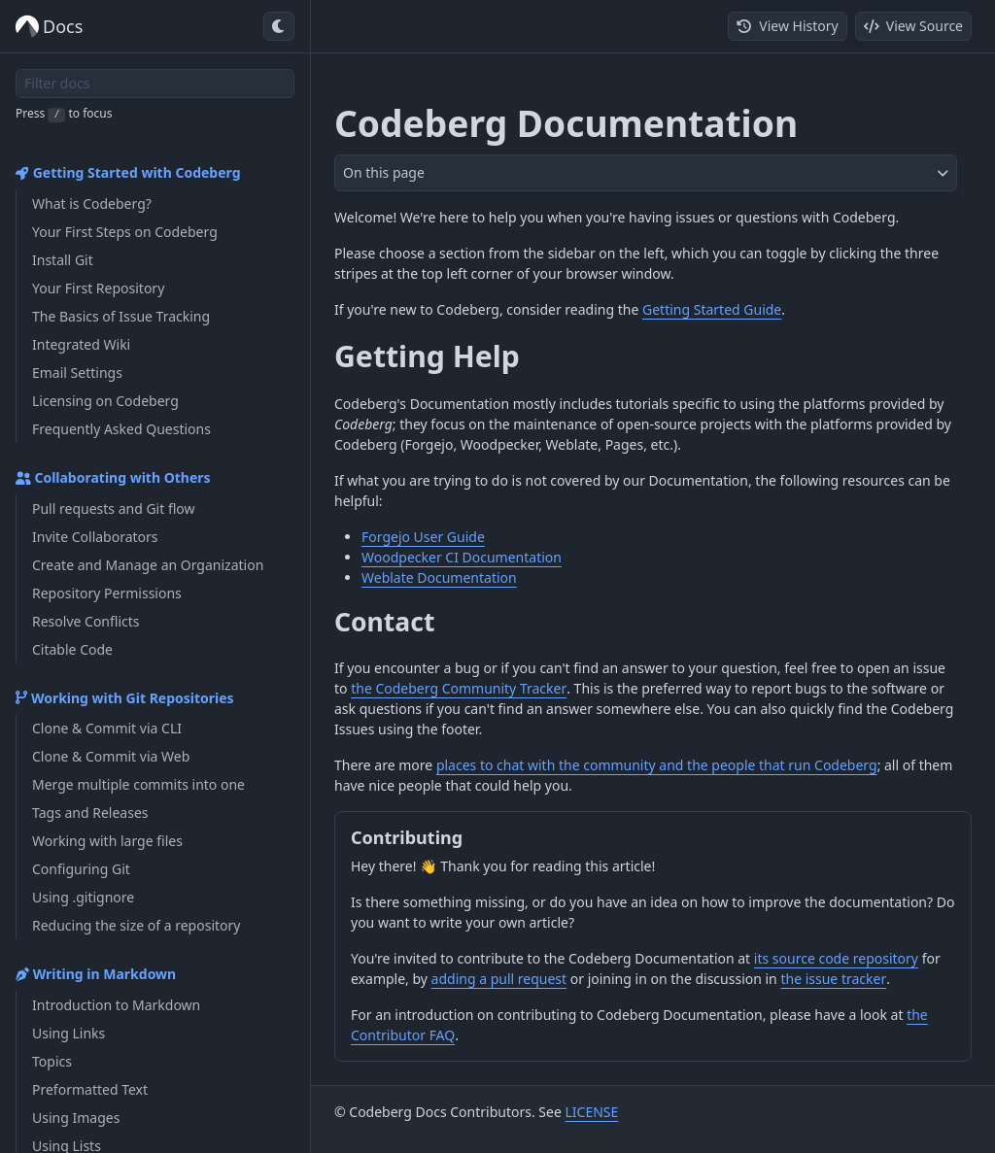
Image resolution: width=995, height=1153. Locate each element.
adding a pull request (499, 978)
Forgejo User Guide (423, 536)
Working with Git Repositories (125, 698)
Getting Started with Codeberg (128, 172)
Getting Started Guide (711, 309)
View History (787, 26)
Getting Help (427, 356)
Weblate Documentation (439, 577)
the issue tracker (833, 978)
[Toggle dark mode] (278, 26)
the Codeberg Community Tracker (458, 688)
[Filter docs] (155, 83)
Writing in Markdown (96, 974)
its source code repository (836, 958)
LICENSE (591, 1111)
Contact (384, 621)
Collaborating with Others (113, 477)
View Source (913, 26)
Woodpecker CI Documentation (461, 557)
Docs (49, 27)
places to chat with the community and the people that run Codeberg (656, 765)
